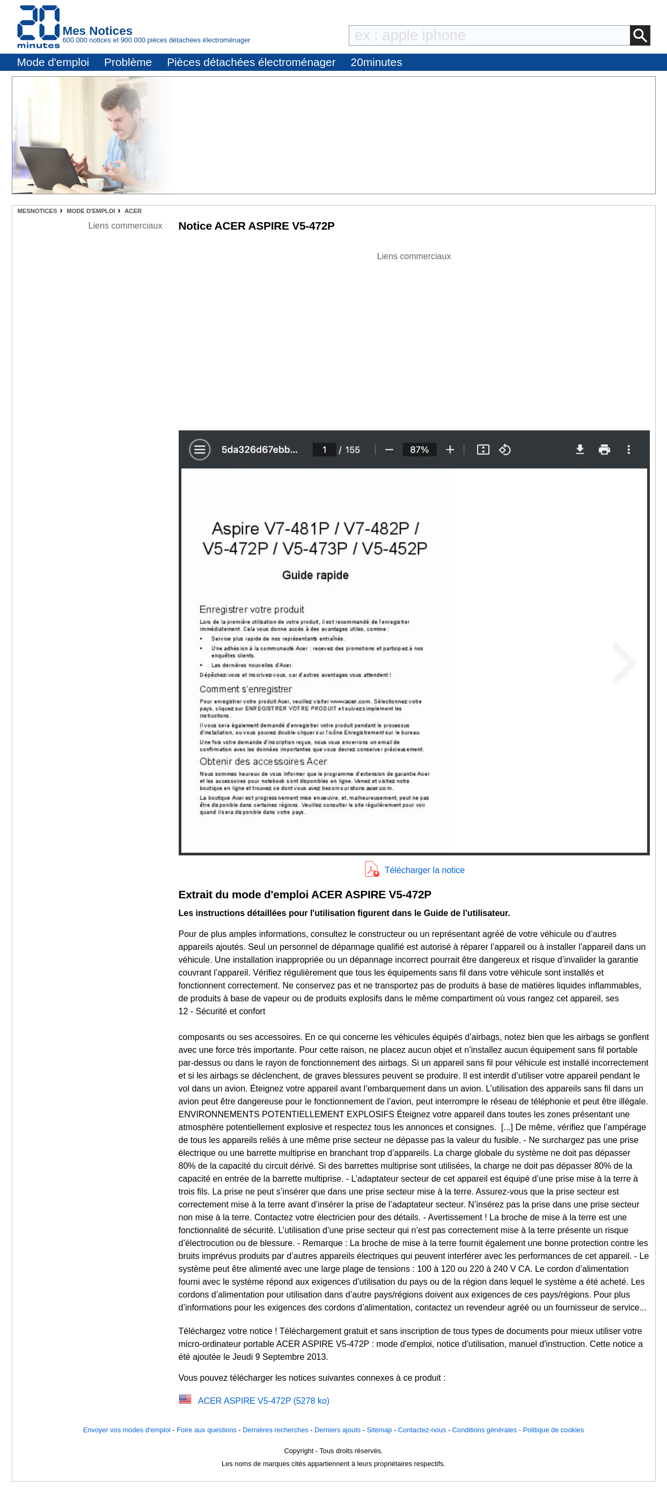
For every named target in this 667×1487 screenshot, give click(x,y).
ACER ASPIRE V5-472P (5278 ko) (263, 1400)
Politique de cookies (553, 1430)
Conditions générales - (487, 1430)
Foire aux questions (207, 1430)
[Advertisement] (414, 338)
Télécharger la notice (425, 870)
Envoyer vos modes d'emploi (127, 1430)
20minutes (376, 62)
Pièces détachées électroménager (251, 62)
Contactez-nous (422, 1430)
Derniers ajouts (337, 1430)
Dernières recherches (275, 1430)
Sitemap (379, 1430)
